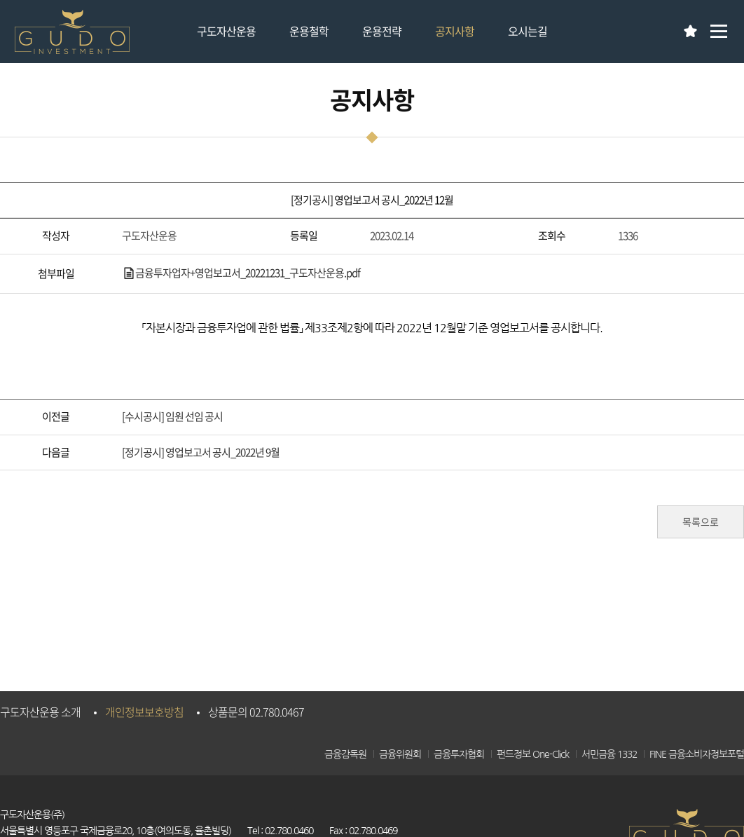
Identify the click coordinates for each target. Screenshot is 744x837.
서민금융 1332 (609, 754)
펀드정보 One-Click (533, 754)
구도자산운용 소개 (40, 711)
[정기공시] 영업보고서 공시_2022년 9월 (201, 452)
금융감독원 (345, 754)
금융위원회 (400, 754)
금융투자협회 (459, 754)
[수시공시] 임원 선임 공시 (172, 416)
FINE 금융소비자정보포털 (696, 754)
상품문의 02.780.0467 (256, 711)
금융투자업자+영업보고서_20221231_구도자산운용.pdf (241, 272)
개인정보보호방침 (144, 711)
